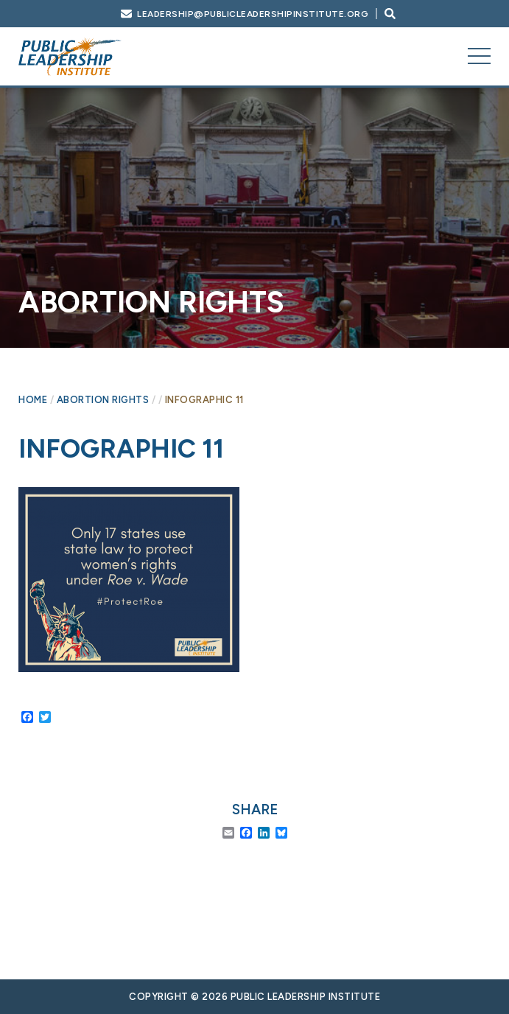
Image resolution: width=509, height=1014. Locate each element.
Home (32, 399)
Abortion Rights (103, 399)
